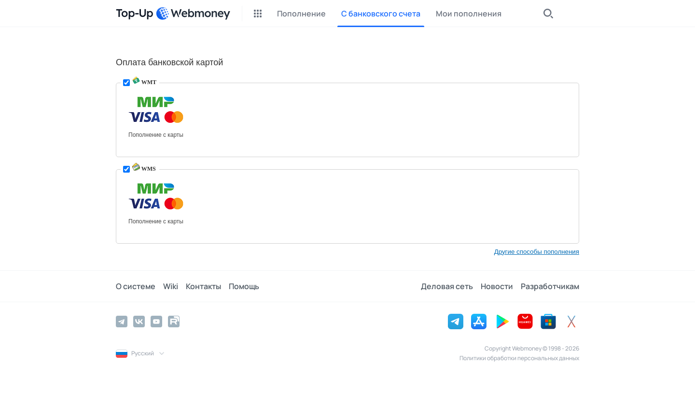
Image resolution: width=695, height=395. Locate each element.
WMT (144, 82)
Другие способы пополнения (536, 251)
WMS (144, 168)
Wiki (170, 286)
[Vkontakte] (139, 321)
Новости (497, 286)
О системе (135, 286)
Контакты (203, 286)
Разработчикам (550, 286)
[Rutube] (174, 321)
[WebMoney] (193, 13)
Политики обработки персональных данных (519, 358)
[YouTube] (156, 321)
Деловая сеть (447, 286)
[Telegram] (121, 321)
